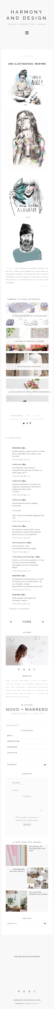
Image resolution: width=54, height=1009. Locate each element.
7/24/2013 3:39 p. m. (21, 552)
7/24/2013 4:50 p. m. (21, 571)
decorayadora (19, 543)
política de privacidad (27, 820)
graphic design (18, 419)
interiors (12, 747)
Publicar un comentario (19, 609)
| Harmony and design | (24, 557)
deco (9, 735)
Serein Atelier (32, 1003)
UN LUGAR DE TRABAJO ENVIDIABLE (38, 893)
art (28, 416)
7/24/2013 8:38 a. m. (21, 476)
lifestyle (12, 752)
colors (37, 416)
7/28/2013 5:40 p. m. (21, 604)
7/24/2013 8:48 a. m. (21, 495)
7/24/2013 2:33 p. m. (21, 538)
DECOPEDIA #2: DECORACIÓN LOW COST (37, 849)
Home (27, 621)
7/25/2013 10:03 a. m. (22, 590)
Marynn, (10, 268)
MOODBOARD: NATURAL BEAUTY (17, 870)
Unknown (17, 464)
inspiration (37, 419)
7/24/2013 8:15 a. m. (21, 460)
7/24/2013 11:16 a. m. (21, 521)
